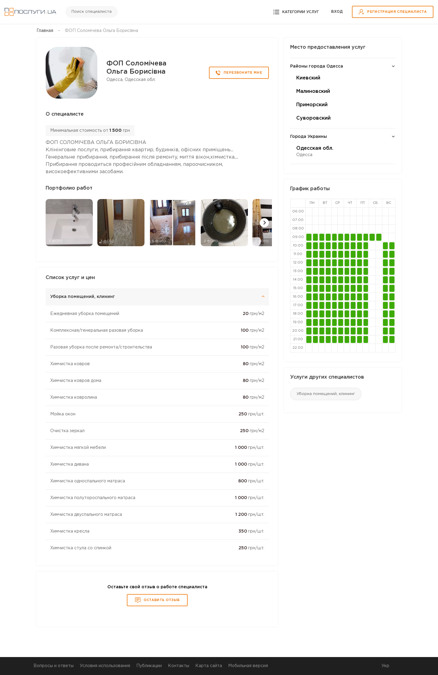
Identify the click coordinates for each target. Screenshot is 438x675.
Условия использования (105, 666)
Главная (44, 31)
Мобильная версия (248, 666)
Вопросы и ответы (53, 666)
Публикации (149, 666)
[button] (264, 222)
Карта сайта (208, 666)
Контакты (178, 666)
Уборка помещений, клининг (326, 394)
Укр (385, 666)
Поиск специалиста (91, 11)
